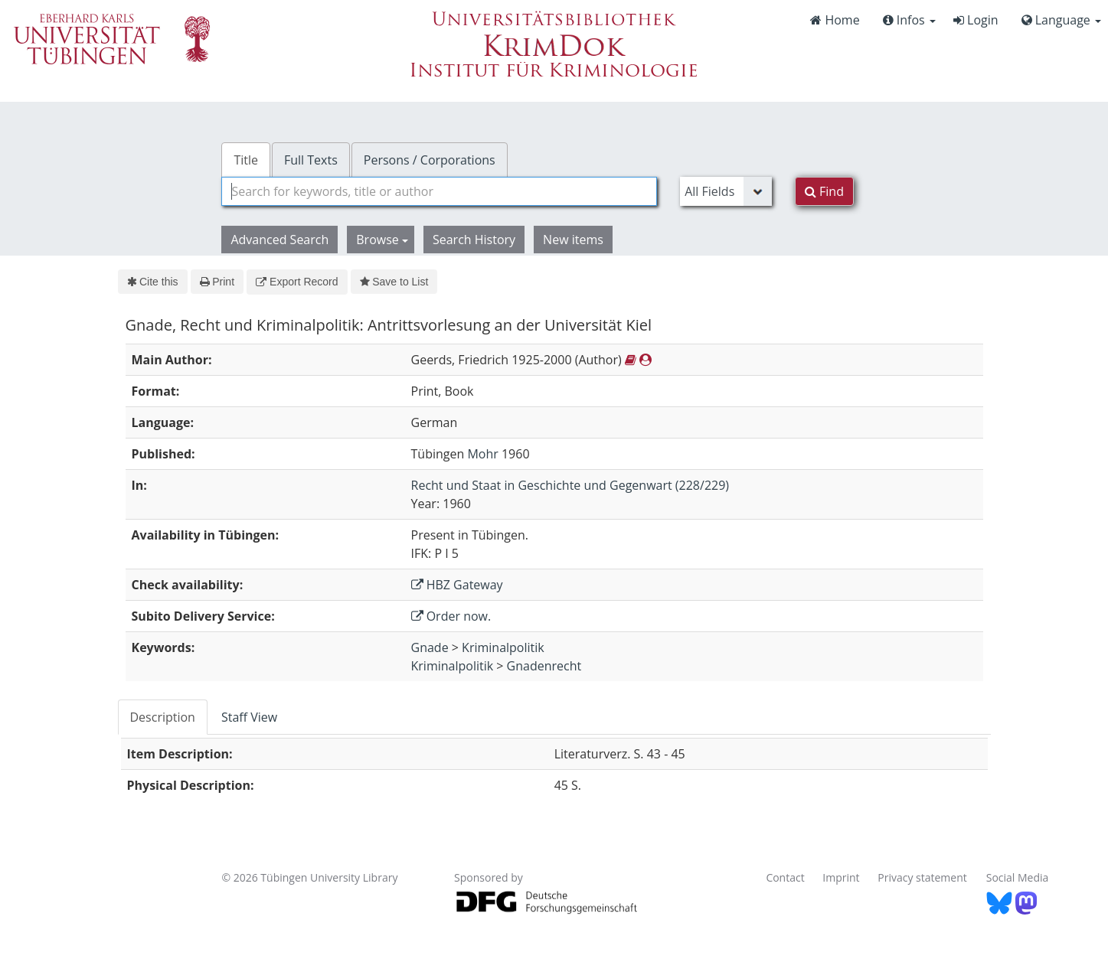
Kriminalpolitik (503, 647)
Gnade (430, 647)
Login (976, 19)
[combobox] (439, 191)
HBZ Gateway (457, 584)
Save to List (394, 282)
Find (824, 191)
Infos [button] (909, 19)
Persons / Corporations (429, 160)
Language (1061, 19)
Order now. (451, 616)
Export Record (297, 282)
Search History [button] (474, 239)
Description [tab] (162, 717)
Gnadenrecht (544, 665)
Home (834, 19)
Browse (382, 239)
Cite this (152, 282)
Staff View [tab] (249, 717)
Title (246, 160)
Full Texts (311, 160)
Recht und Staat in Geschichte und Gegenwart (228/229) (570, 485)
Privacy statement (922, 877)
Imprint (840, 877)
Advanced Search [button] (279, 239)
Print (217, 282)
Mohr (482, 453)
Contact (785, 877)
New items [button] (573, 239)
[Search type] (726, 191)
